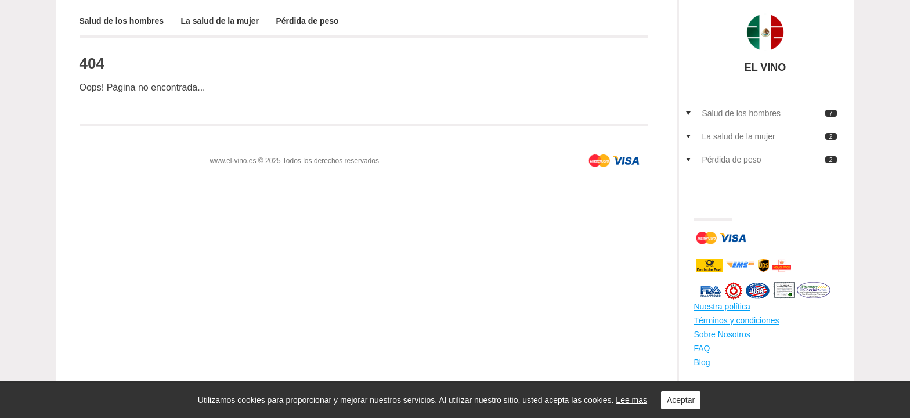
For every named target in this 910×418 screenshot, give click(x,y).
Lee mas (631, 400)
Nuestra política (722, 306)
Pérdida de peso (307, 21)
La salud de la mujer (219, 21)
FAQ (702, 348)
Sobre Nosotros (722, 334)
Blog (702, 362)
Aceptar (681, 400)
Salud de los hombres (122, 21)
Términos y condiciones (736, 320)
